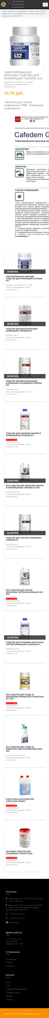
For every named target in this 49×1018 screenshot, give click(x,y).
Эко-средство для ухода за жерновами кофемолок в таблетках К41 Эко (25, 696)
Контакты (10, 966)
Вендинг (10, 996)
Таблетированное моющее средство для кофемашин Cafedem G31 (24, 278)
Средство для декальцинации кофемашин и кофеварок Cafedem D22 (24, 383)
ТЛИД (4, 11)
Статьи (9, 963)
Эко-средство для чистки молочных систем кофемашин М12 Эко (24, 592)
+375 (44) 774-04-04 (18, 4)
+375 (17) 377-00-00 (18, 1)
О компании (11, 959)
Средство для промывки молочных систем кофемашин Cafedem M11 (24, 643)
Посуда (9, 999)
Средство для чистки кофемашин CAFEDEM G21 (23, 539)
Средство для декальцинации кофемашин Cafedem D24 (22, 330)
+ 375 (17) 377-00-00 (17, 914)
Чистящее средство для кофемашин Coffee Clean (19, 852)
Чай (8, 986)
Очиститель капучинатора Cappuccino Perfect (20, 800)
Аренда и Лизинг (13, 992)
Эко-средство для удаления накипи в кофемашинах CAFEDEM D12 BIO (25, 486)
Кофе (9, 982)
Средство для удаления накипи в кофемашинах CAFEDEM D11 (23, 434)
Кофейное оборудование (17, 11)
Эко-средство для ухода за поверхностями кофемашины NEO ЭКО (24, 749)
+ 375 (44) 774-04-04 (17, 918)
